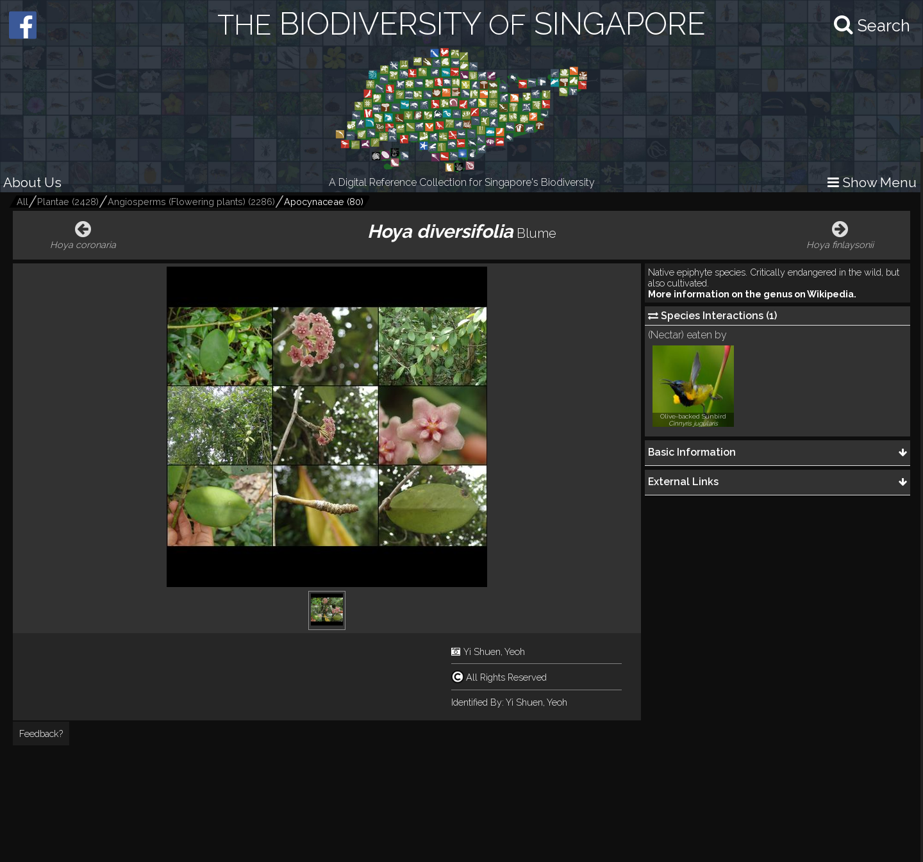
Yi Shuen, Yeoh (494, 651)
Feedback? (41, 733)
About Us (32, 182)
